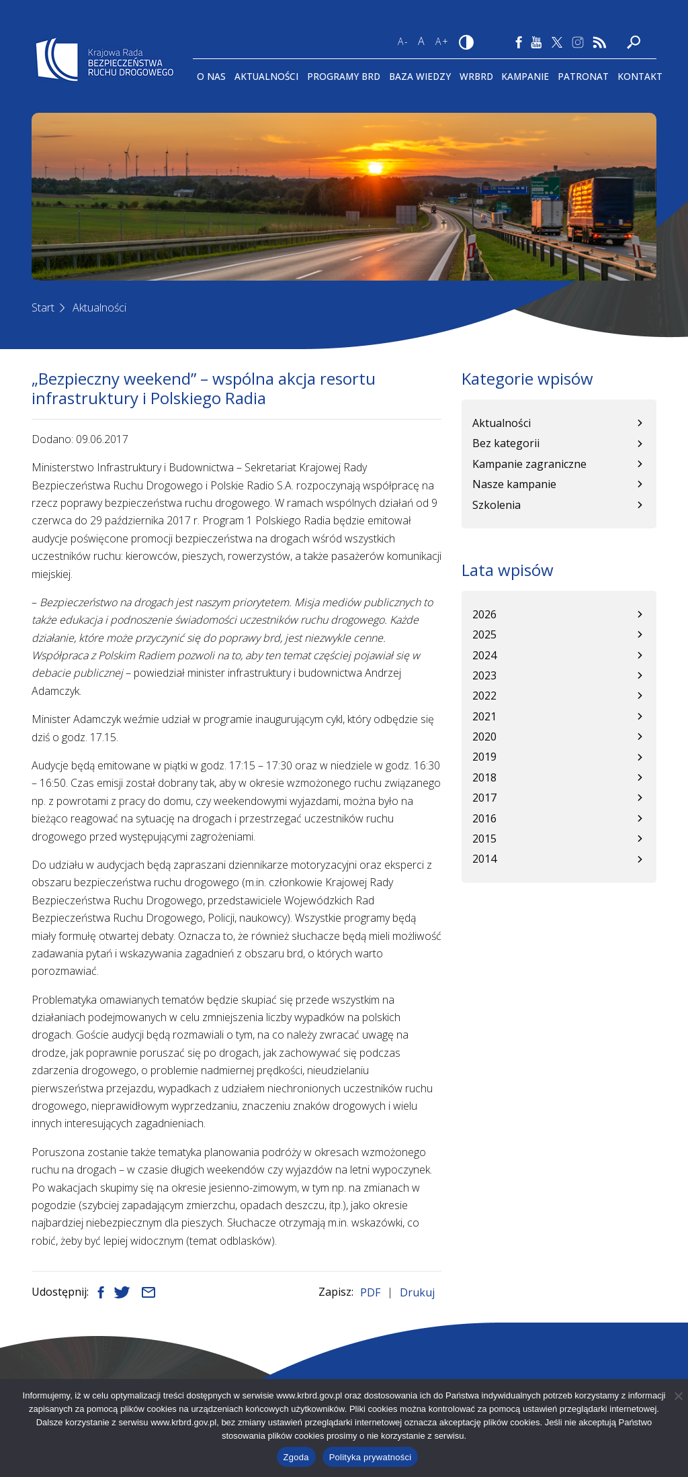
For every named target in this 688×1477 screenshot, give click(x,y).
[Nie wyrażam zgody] (678, 1395)
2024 (484, 655)
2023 (484, 675)
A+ (442, 41)
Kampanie (525, 76)
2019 (484, 756)
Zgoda (296, 1457)
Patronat (583, 76)
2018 (484, 777)
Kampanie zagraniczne (529, 464)
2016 (484, 818)
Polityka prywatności (370, 1457)
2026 (484, 614)
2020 (484, 736)
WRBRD (476, 76)
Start (43, 307)
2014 (484, 858)
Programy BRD (343, 76)
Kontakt (639, 76)
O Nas (211, 76)
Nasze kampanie (514, 484)
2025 (484, 634)
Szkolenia (496, 504)
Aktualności (266, 76)
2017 (484, 797)
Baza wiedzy (420, 76)
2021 (484, 716)
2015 (484, 838)
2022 (484, 695)
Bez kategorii (506, 443)
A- (403, 41)
